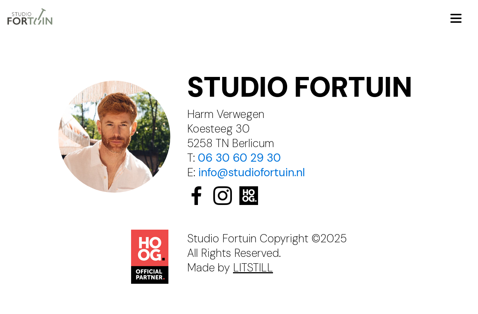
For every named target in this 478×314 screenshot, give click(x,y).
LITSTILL (253, 267)
